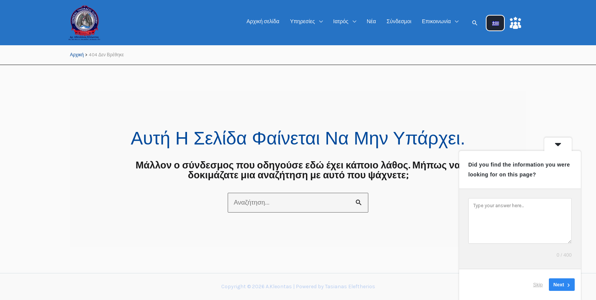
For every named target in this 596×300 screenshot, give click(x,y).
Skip (538, 284)
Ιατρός (341, 21)
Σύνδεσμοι (399, 21)
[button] (474, 22)
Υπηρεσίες (302, 21)
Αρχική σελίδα (262, 21)
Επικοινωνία (436, 21)
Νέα (371, 21)
